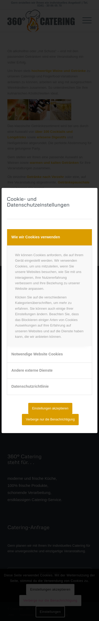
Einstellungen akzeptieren (50, 408)
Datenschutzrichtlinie (30, 386)
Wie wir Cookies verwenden (35, 237)
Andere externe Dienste (32, 370)
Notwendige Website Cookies (37, 354)
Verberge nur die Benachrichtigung (50, 419)
